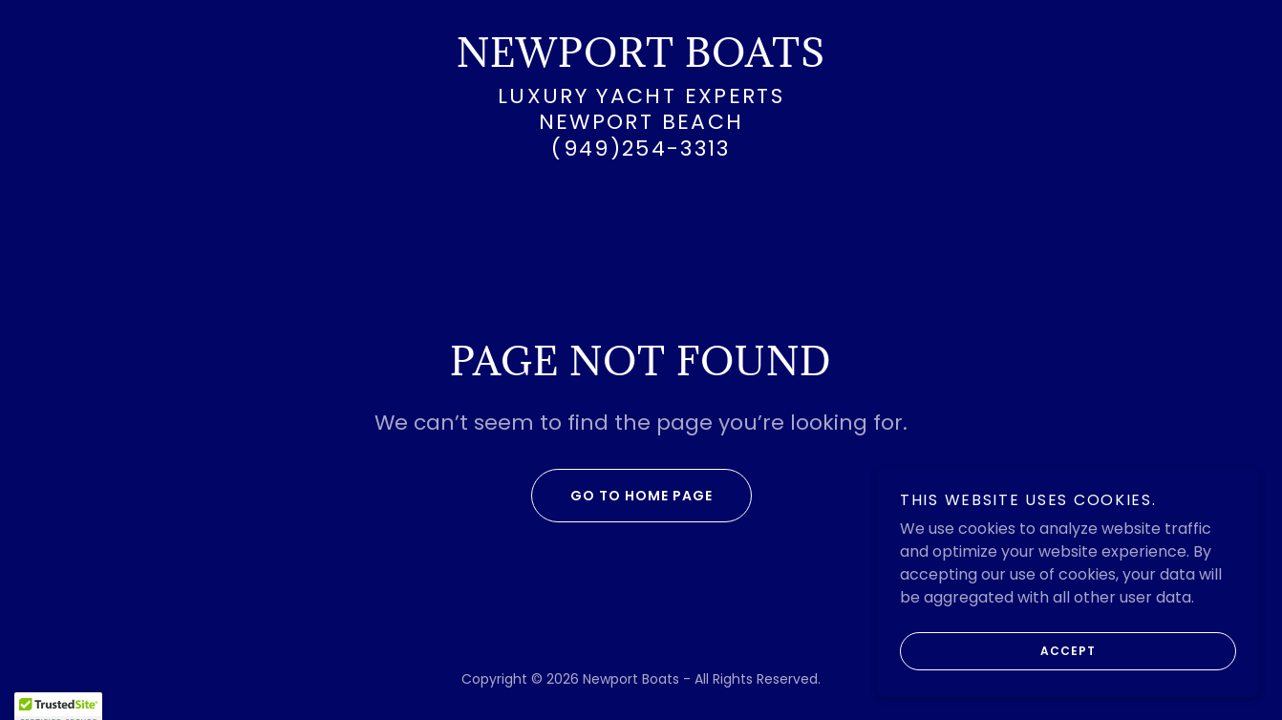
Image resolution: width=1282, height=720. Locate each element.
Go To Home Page (622, 495)
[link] (641, 62)
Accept (998, 690)
